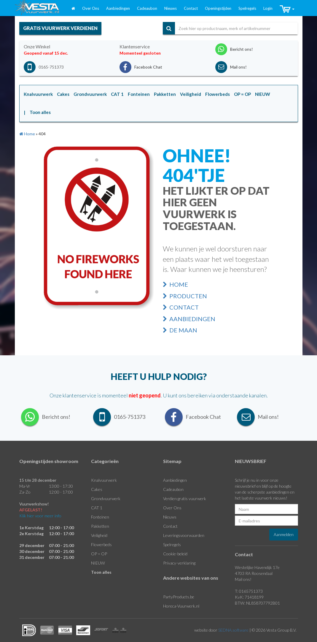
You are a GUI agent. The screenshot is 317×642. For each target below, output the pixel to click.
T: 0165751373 (249, 591)
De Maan (180, 330)
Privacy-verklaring (179, 562)
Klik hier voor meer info (40, 515)
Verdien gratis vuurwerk (184, 498)
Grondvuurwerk (105, 498)
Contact (191, 8)
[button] (287, 9)
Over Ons (90, 8)
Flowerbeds (101, 544)
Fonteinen (100, 516)
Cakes (96, 489)
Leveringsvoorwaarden (183, 535)
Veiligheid (99, 535)
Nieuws (170, 8)
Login (268, 8)
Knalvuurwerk (104, 480)
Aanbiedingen (118, 8)
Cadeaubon (147, 8)
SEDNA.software (233, 630)
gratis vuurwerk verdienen (60, 28)
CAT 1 (96, 507)
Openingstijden (218, 8)
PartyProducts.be (178, 596)
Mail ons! (243, 579)
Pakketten (100, 526)
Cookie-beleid (175, 553)
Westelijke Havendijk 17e (257, 567)
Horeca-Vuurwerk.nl (181, 605)
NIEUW (98, 562)
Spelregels (247, 8)
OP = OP (99, 553)
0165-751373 (51, 66)
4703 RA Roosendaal (254, 573)
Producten (185, 295)
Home (175, 284)
